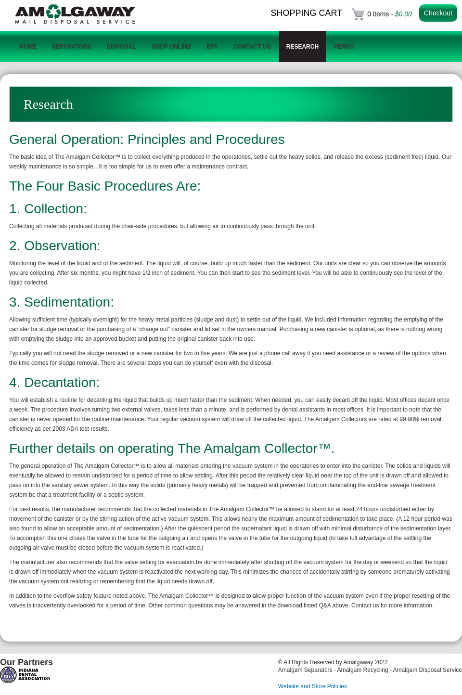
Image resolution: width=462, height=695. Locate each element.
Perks (344, 46)
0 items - (389, 14)
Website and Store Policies (312, 686)
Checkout (438, 13)
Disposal (121, 46)
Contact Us (252, 46)
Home (28, 46)
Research (302, 46)
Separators (71, 46)
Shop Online (171, 46)
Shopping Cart (307, 13)
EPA (212, 46)
